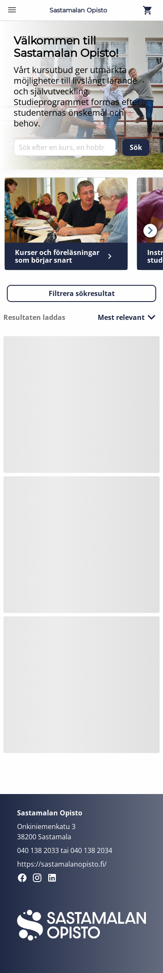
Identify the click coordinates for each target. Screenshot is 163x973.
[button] (81, 293)
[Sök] (135, 147)
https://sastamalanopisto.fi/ (62, 864)
